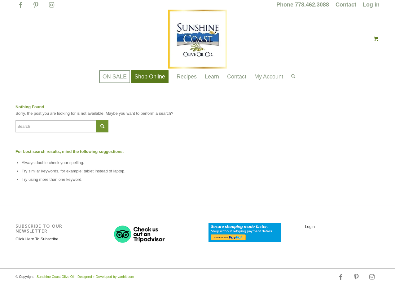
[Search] (291, 76)
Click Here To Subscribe (36, 239)
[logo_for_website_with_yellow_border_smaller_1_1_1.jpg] (197, 39)
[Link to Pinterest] (35, 8)
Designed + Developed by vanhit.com (105, 276)
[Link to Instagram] (51, 8)
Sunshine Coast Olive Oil (55, 276)
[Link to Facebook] (20, 8)
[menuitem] (302, 5)
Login (310, 226)
